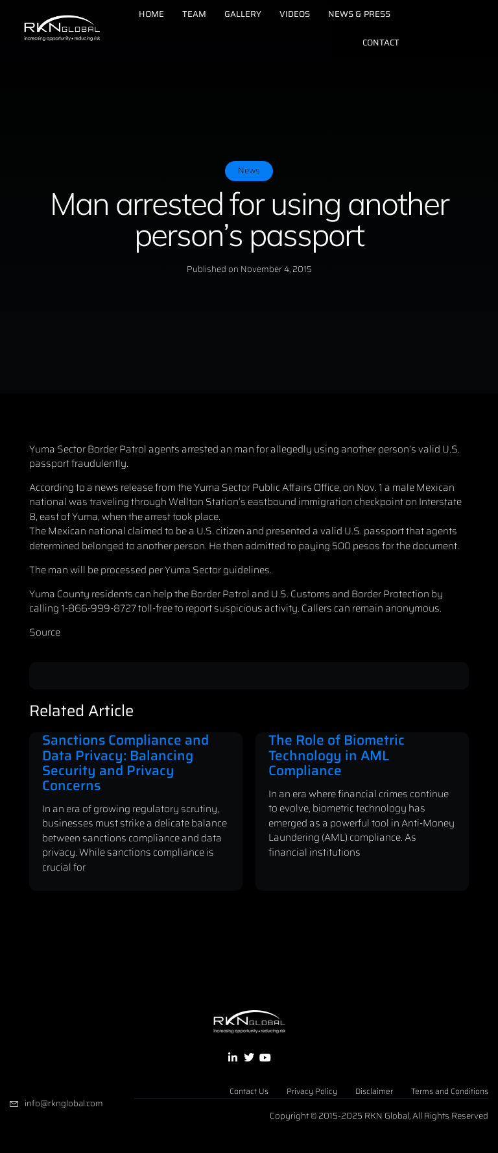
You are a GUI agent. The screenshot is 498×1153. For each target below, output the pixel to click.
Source (44, 632)
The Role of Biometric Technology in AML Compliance (336, 754)
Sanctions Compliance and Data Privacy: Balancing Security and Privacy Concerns (125, 762)
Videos (294, 14)
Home (151, 14)
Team (194, 14)
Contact (380, 42)
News (249, 170)
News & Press (359, 14)
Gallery (242, 14)
